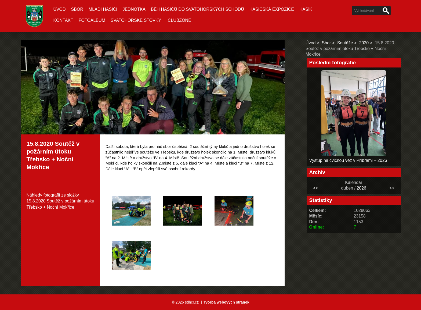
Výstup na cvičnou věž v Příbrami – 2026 (348, 160)
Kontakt (63, 20)
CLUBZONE (179, 20)
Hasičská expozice (271, 9)
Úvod (59, 9)
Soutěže (345, 43)
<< (315, 188)
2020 (364, 43)
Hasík (305, 9)
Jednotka (134, 9)
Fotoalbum (92, 20)
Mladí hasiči (103, 9)
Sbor (77, 9)
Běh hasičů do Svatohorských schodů (197, 9)
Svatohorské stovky (136, 20)
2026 (361, 188)
